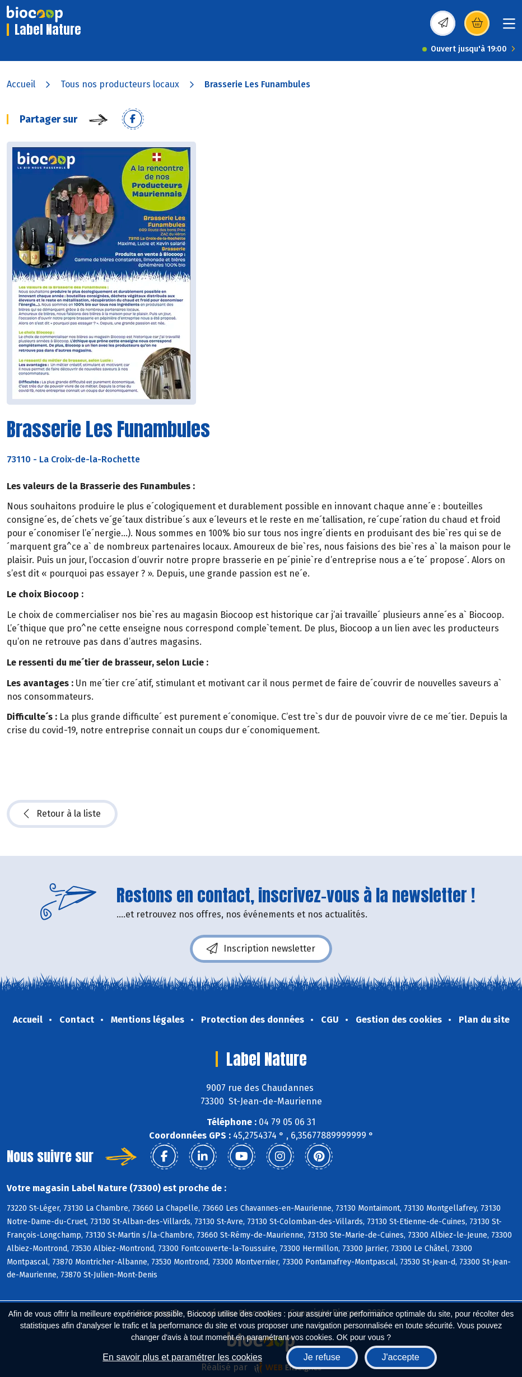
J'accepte (401, 1357)
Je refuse (322, 1357)
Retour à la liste (62, 813)
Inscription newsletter (261, 948)
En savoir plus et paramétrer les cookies (182, 1357)
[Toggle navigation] (509, 27)
